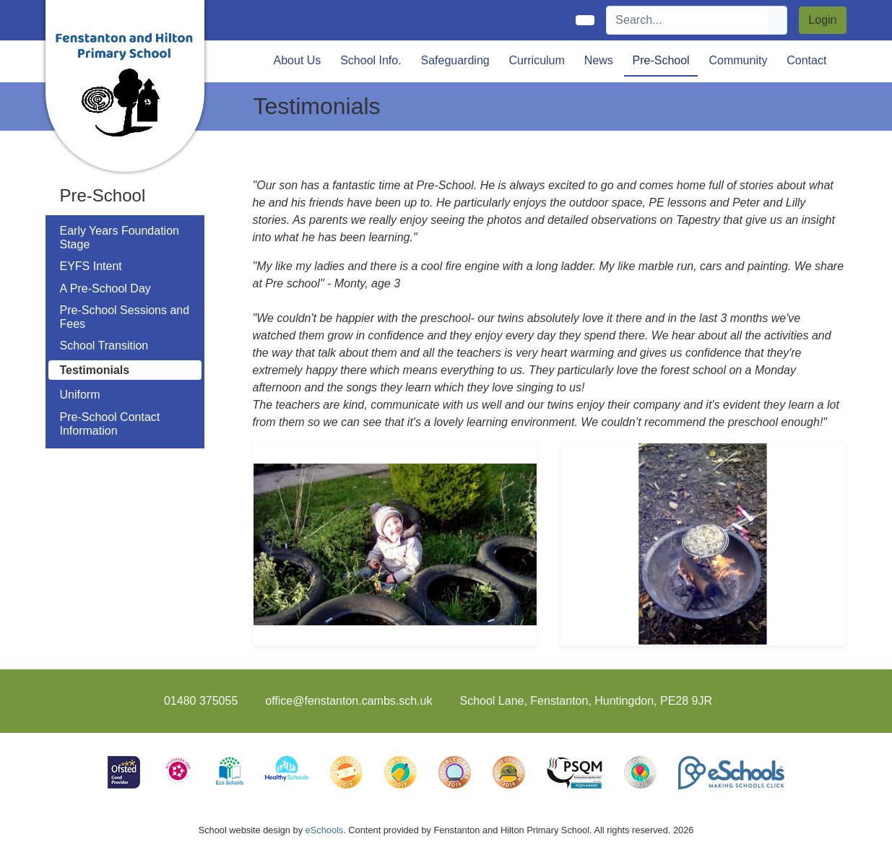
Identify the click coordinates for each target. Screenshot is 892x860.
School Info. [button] (371, 60)
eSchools (325, 830)
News (598, 60)
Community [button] (738, 60)
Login (822, 20)
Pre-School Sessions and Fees (125, 317)
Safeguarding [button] (454, 60)
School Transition (104, 345)
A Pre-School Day (105, 288)
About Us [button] (297, 60)
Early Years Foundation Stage (119, 238)
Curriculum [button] (537, 60)
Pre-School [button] (661, 60)
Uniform (80, 394)
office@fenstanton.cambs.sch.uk (348, 701)
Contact (806, 60)
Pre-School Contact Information (110, 424)
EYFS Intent (91, 266)
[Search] (687, 20)
